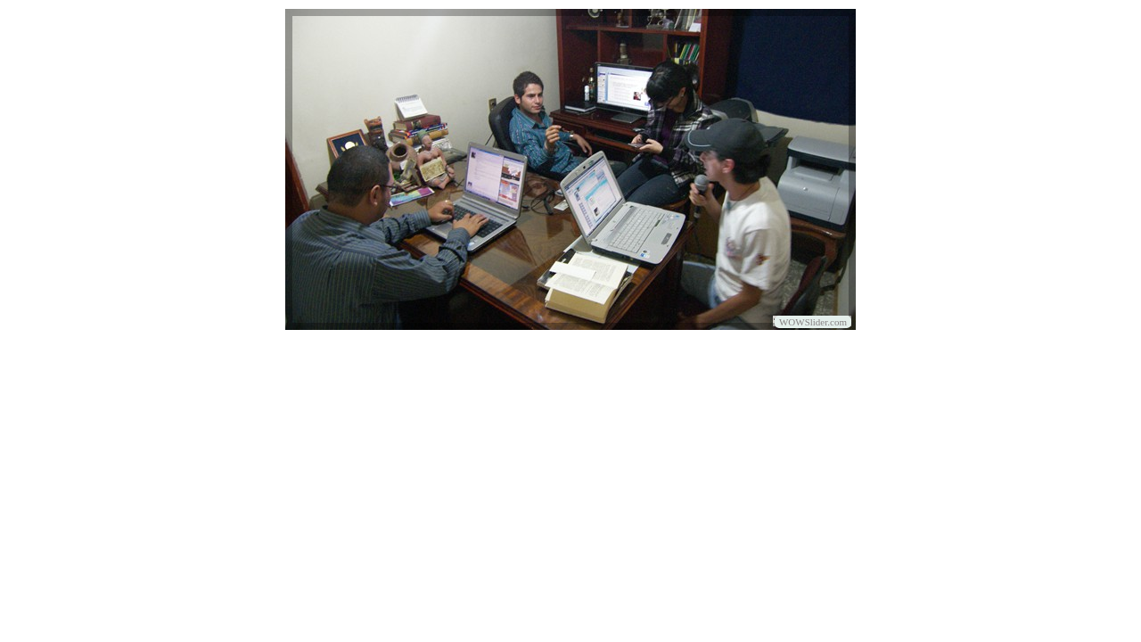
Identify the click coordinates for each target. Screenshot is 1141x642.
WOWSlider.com (813, 322)
